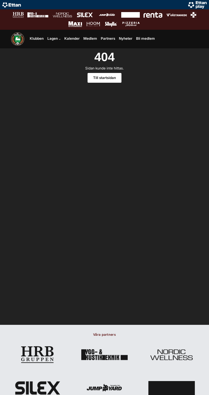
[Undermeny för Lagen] (60, 39)
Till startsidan (104, 78)
